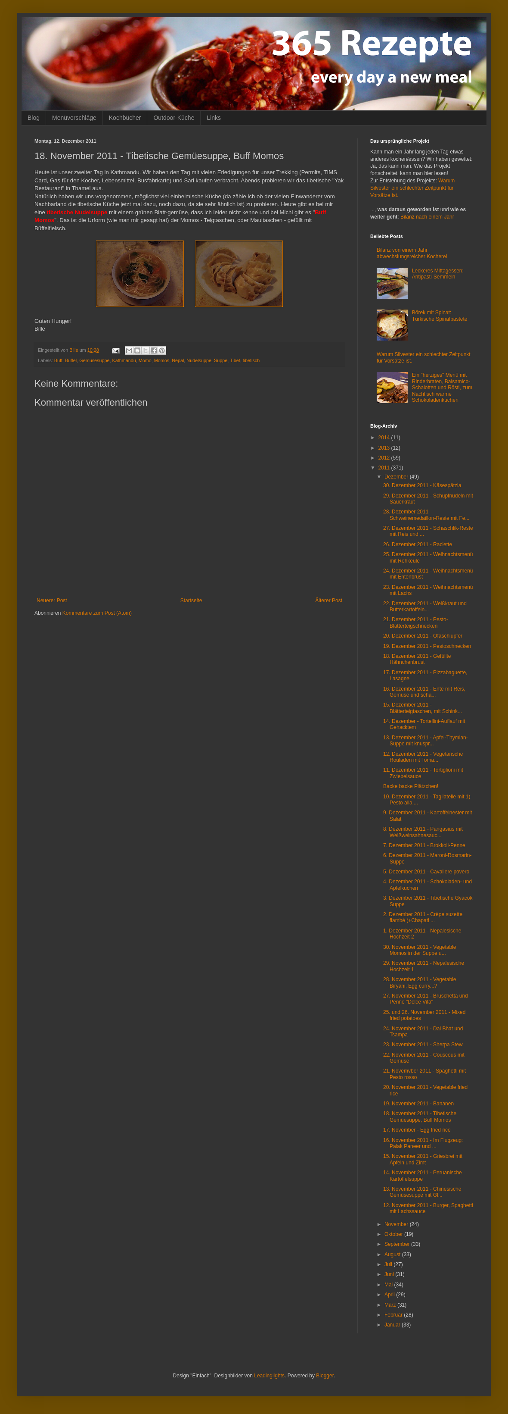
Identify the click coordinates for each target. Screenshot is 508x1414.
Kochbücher (125, 117)
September (397, 1244)
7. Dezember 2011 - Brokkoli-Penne (424, 845)
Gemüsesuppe (94, 360)
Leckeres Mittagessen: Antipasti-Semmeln (438, 274)
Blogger (325, 1376)
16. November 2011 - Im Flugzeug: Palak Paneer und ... (423, 1143)
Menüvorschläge (74, 117)
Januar (393, 1325)
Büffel (71, 360)
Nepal (178, 360)
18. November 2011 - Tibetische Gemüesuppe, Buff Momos (419, 1117)
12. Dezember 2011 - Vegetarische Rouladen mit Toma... (423, 757)
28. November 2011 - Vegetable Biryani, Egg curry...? (419, 982)
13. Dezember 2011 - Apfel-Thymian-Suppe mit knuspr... (425, 741)
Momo (145, 360)
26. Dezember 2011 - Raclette (417, 544)
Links (214, 117)
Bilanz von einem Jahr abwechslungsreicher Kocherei (412, 253)
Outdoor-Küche (173, 117)
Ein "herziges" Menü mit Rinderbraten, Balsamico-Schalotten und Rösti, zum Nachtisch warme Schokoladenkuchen (442, 387)
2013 (384, 448)
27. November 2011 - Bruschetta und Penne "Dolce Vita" (425, 999)
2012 (384, 458)
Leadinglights (269, 1376)
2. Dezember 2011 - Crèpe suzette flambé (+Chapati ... (422, 917)
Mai (389, 1285)
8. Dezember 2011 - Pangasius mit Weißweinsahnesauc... (423, 832)
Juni (389, 1274)
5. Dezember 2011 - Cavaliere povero (426, 872)
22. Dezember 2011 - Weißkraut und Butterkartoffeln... (425, 607)
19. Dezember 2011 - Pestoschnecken (427, 646)
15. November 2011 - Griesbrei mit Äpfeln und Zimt (422, 1159)
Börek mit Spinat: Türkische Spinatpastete (440, 316)
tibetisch (251, 360)
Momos (161, 360)
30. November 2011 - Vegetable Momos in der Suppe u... (419, 950)
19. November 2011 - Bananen (418, 1104)
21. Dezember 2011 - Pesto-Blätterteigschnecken (415, 622)
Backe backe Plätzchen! (410, 786)
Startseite (191, 601)
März (390, 1305)
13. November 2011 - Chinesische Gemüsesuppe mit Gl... (422, 1192)
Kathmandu (124, 360)
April (390, 1295)
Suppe (220, 360)
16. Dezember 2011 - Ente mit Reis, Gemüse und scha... (424, 692)
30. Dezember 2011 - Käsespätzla (422, 485)
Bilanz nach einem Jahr (427, 217)
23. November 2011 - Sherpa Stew (423, 1045)
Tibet (235, 360)
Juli (388, 1264)
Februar (394, 1315)
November (397, 1224)
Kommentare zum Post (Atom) (97, 613)
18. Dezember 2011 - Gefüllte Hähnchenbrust (417, 659)
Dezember (397, 477)
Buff (58, 360)
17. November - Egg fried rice (417, 1130)
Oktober (394, 1234)
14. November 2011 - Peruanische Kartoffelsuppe (422, 1176)
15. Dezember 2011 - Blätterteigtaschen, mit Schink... (422, 708)
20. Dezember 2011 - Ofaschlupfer (422, 636)
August (393, 1254)
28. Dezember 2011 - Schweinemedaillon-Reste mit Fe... (426, 515)
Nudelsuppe (198, 360)
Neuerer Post (52, 601)
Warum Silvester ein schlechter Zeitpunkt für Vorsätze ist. (412, 188)
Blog (34, 117)
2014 (384, 438)
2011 (384, 468)
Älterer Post (328, 601)
